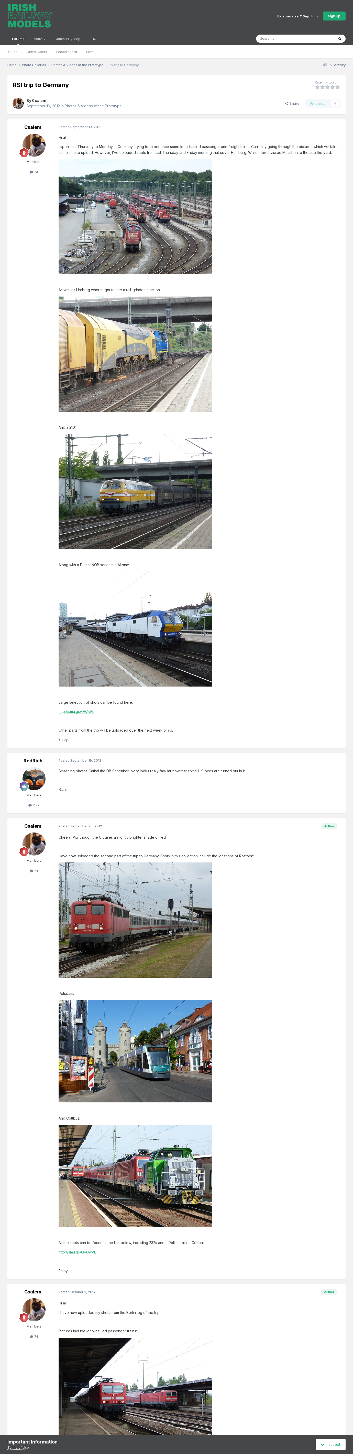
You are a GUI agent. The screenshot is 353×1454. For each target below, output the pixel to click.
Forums (18, 41)
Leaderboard (66, 52)
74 (34, 172)
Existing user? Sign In (297, 16)
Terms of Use (18, 1447)
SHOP (94, 39)
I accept (330, 1444)
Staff (90, 52)
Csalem (39, 100)
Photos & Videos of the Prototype (93, 106)
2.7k (33, 805)
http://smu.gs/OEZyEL (76, 711)
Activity (39, 39)
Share (292, 103)
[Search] (282, 39)
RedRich (33, 760)
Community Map (67, 39)
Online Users (37, 52)
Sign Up (334, 16)
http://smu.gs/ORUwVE (77, 1252)
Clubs (12, 52)
